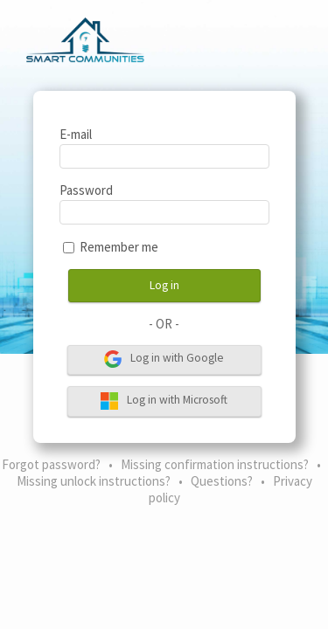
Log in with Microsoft (164, 401)
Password (86, 190)
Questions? (222, 481)
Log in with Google (164, 359)
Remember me (119, 246)
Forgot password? (51, 464)
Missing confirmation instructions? (215, 464)
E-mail (75, 134)
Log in (164, 285)
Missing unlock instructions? (94, 481)
